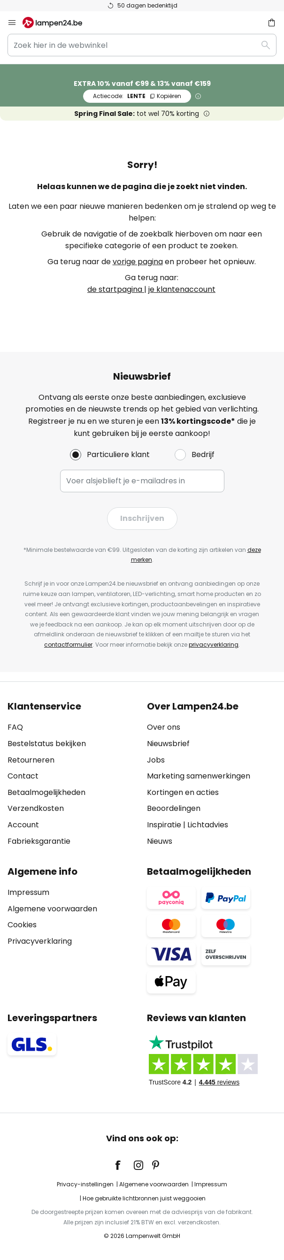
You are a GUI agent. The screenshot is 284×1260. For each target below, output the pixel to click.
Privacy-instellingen (85, 1184)
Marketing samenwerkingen (198, 776)
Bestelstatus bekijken (47, 743)
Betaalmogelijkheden (46, 792)
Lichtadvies (207, 824)
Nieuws (159, 841)
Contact (23, 776)
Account (23, 824)
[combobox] (142, 45)
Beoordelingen (173, 808)
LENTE (137, 96)
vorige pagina (138, 261)
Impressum (28, 892)
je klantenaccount (181, 289)
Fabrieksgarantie (39, 841)
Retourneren (31, 760)
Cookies (22, 924)
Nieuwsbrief (168, 743)
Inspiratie (164, 824)
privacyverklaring (213, 645)
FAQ (15, 727)
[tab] (73, 774)
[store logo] (58, 22)
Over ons (163, 727)
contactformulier (68, 645)
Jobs (156, 760)
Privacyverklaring (40, 941)
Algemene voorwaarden (52, 908)
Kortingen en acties (183, 792)
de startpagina (115, 289)
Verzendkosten (36, 808)
